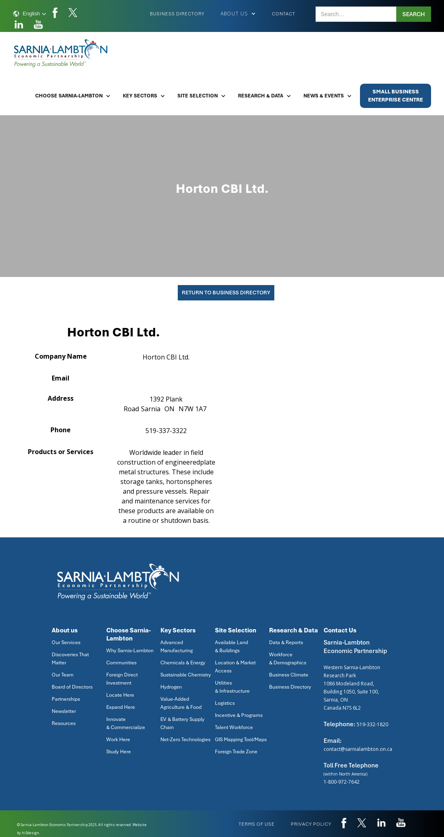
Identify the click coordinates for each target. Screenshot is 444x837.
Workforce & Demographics (287, 658)
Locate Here (120, 695)
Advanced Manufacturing (176, 646)
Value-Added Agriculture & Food (181, 703)
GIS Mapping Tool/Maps (241, 739)
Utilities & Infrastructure (232, 687)
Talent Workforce (234, 727)
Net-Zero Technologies (185, 739)
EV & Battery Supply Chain (182, 723)
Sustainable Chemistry (185, 675)
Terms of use (257, 824)
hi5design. (31, 832)
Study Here (118, 751)
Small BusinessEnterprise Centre (395, 95)
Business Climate (288, 675)
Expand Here (120, 707)
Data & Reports (286, 642)
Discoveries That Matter (70, 658)
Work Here (118, 739)
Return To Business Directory (226, 292)
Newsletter (64, 711)
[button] (29, 14)
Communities (121, 662)
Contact (283, 14)
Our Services (66, 642)
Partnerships (66, 699)
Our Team (63, 675)
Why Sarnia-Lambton (130, 650)
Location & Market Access (235, 666)
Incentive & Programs (239, 715)
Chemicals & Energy (182, 662)
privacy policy (311, 824)
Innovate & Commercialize (125, 723)
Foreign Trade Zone (236, 751)
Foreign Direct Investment (122, 679)
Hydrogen (171, 687)
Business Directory (177, 14)
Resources (64, 723)
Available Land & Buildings (231, 646)
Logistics (225, 703)
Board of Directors (72, 687)
